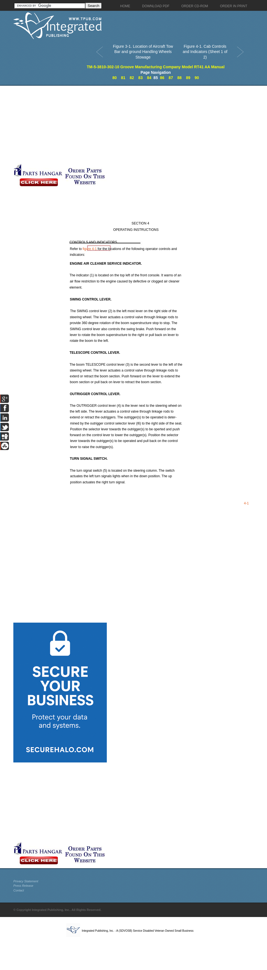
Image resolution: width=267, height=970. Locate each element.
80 (114, 77)
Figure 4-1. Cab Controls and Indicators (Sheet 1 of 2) (205, 51)
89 (188, 77)
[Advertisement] (74, 124)
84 (149, 77)
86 (162, 77)
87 (171, 77)
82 (132, 77)
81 (123, 77)
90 (197, 77)
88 (179, 77)
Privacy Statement (25, 881)
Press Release (23, 885)
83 (140, 77)
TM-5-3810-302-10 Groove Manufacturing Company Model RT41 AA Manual (155, 67)
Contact (18, 890)
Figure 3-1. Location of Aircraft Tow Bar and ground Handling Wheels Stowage (143, 51)
